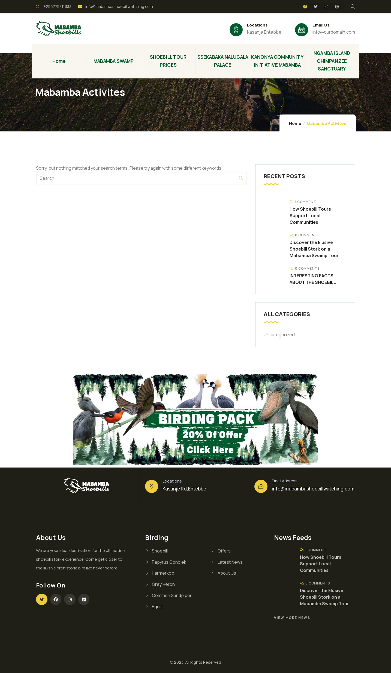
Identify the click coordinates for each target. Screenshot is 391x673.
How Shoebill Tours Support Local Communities (310, 215)
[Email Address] (260, 486)
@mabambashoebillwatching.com (317, 489)
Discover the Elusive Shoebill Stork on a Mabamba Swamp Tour (314, 248)
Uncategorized (279, 334)
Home (295, 123)
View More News (292, 617)
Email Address (284, 480)
